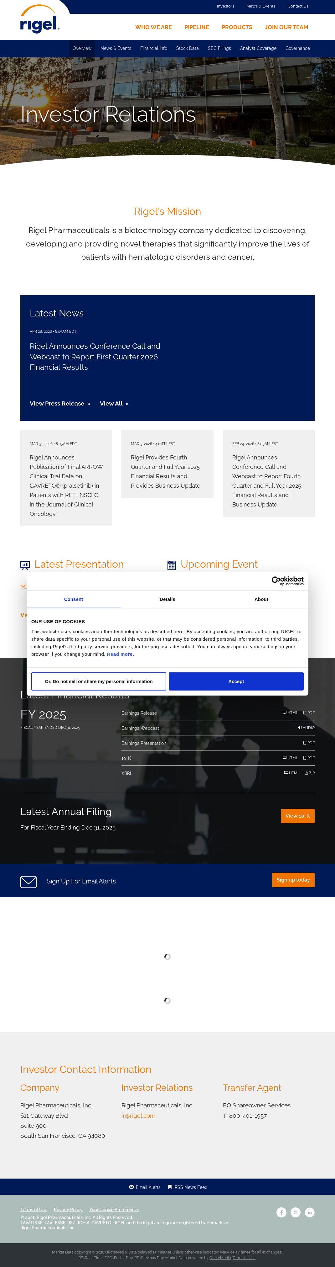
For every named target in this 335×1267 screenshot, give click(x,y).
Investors (225, 6)
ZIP (309, 773)
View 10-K (298, 816)
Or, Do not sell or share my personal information (99, 681)
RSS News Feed (191, 1187)
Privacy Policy (68, 1209)
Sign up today (293, 880)
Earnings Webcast (140, 728)
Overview (82, 48)
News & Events (261, 6)
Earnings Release (139, 713)
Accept (236, 681)
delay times (240, 1252)
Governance (298, 48)
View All (111, 403)
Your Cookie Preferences (114, 1209)
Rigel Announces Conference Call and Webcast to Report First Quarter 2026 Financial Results (95, 357)
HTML (290, 713)
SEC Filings (219, 48)
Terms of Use (33, 1209)
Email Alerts (148, 1187)
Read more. (120, 653)
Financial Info (153, 48)
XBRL (126, 773)
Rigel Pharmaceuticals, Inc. (64, 1217)
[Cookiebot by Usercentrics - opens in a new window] (276, 581)
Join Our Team (286, 27)
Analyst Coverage (258, 48)
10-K (126, 758)
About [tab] (261, 599)
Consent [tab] (73, 599)
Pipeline (196, 27)
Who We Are (153, 27)
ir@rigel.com (138, 1115)
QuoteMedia (116, 1252)
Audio (306, 728)
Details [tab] (167, 599)
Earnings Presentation (143, 743)
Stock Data (187, 48)
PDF (309, 713)
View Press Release (57, 403)
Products (237, 27)
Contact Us (298, 6)
